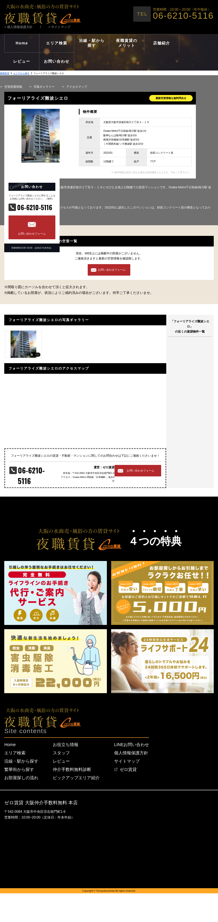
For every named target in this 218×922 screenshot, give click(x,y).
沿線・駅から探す (21, 761)
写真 (44, 86)
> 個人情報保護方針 (18, 27)
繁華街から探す (19, 769)
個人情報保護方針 (131, 753)
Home (10, 744)
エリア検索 (15, 753)
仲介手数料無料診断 (72, 769)
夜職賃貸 (4, 73)
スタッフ (61, 753)
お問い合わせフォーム (32, 233)
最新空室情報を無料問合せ (171, 98)
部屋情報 (13, 86)
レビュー (61, 761)
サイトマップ (127, 761)
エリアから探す (21, 73)
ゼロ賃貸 (128, 769)
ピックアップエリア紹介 (76, 777)
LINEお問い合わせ (131, 744)
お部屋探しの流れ (21, 777)
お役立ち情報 (65, 744)
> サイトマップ (59, 27)
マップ (76, 86)
